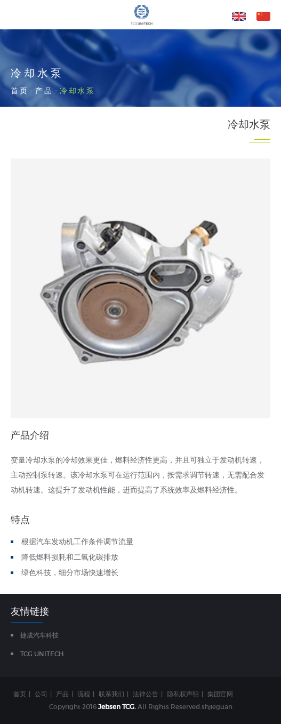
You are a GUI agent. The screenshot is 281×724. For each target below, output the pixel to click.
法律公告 (145, 694)
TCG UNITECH (41, 654)
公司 (41, 694)
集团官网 (220, 694)
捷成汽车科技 (39, 635)
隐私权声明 (183, 694)
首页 (19, 91)
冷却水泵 (77, 91)
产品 (44, 91)
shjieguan (217, 707)
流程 (83, 694)
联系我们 (111, 694)
